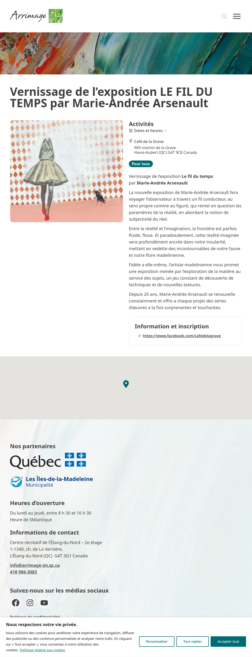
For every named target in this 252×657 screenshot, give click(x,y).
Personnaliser (157, 641)
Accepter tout (228, 641)
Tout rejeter (192, 641)
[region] (126, 637)
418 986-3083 (23, 572)
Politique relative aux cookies (42, 650)
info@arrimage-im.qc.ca (35, 565)
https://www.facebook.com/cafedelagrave (179, 335)
